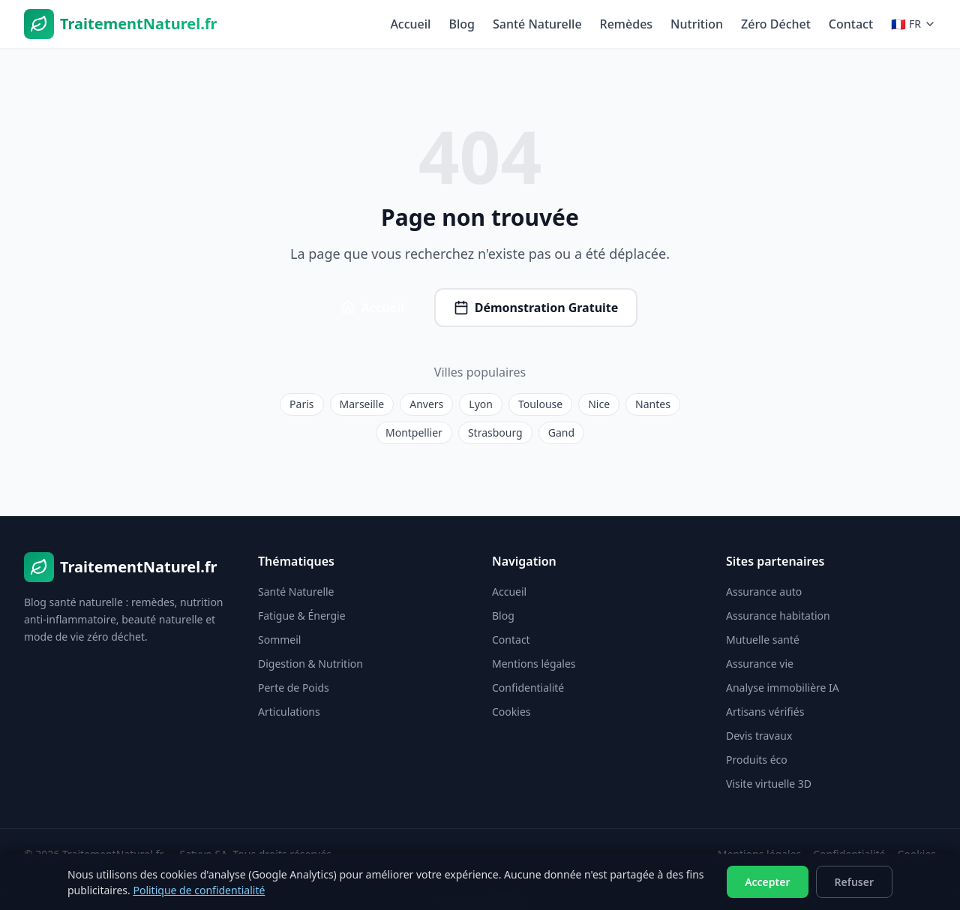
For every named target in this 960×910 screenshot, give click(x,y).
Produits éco (757, 759)
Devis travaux (759, 735)
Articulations (289, 711)
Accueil (410, 24)
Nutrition (696, 24)
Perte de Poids (293, 687)
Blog (461, 24)
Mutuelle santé (763, 639)
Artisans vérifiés (765, 711)
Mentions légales (534, 663)
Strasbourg (495, 432)
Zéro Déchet (776, 24)
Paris (302, 404)
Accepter (767, 882)
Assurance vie (760, 663)
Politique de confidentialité (199, 890)
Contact (851, 24)
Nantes (652, 404)
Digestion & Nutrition (310, 663)
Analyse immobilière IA (782, 687)
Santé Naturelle (537, 24)
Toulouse (540, 404)
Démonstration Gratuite (536, 307)
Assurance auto (764, 591)
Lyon (481, 404)
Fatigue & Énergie (302, 615)
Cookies (511, 711)
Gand (561, 432)
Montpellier (414, 432)
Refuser (854, 882)
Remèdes (626, 24)
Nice (599, 404)
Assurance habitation (778, 615)
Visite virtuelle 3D (769, 783)
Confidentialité (528, 687)
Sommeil (279, 639)
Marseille (362, 404)
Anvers (426, 404)
